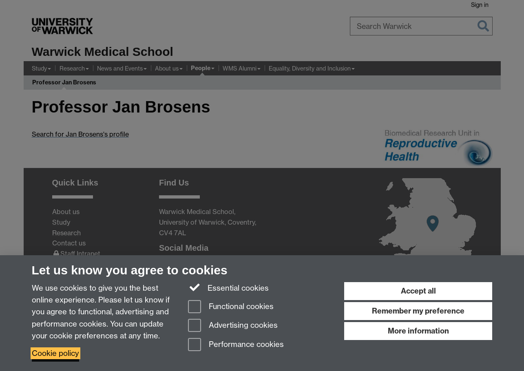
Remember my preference (418, 311)
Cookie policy (55, 353)
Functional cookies (231, 307)
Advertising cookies (233, 325)
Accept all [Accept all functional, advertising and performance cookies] (418, 291)
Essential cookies (228, 287)
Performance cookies (236, 345)
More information (418, 331)
